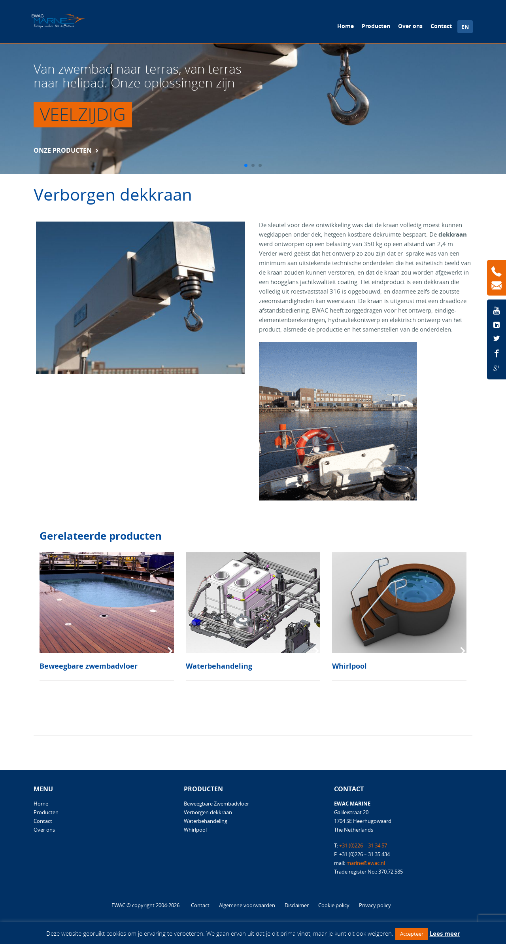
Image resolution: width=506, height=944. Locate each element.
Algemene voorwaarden (247, 905)
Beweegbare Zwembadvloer (216, 803)
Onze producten (63, 150)
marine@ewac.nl (365, 862)
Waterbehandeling (219, 666)
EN (465, 26)
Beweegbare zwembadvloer (89, 666)
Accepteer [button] (411, 933)
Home (345, 26)
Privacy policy (375, 905)
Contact (441, 26)
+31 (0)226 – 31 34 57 (363, 845)
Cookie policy (333, 905)
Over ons (410, 26)
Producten (376, 26)
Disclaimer (297, 905)
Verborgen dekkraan (208, 812)
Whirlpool (349, 666)
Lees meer (445, 933)
